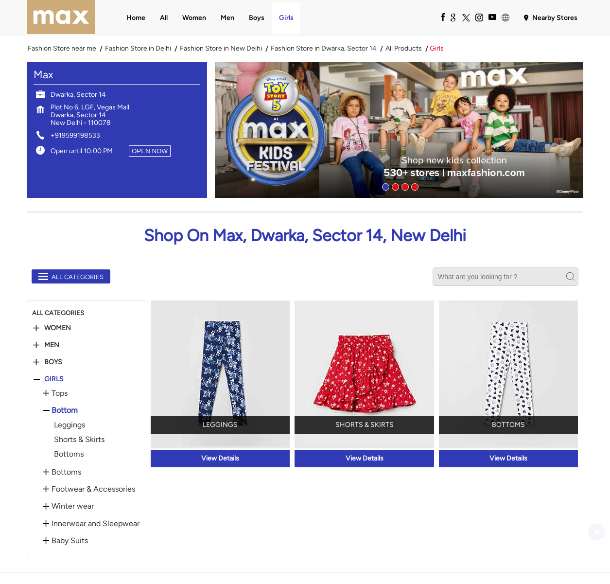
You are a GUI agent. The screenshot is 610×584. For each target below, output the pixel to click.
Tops (60, 393)
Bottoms (69, 454)
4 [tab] (413, 185)
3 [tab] (403, 185)
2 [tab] (394, 185)
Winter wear (73, 506)
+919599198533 (75, 135)
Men (51, 345)
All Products (403, 49)
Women (57, 328)
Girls (54, 379)
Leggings (69, 424)
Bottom (65, 410)
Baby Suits (70, 540)
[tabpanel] (399, 130)
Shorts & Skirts (79, 439)
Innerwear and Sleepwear (95, 523)
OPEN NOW (150, 151)
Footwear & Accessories (93, 489)
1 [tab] (384, 185)
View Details (220, 458)
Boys (53, 362)
